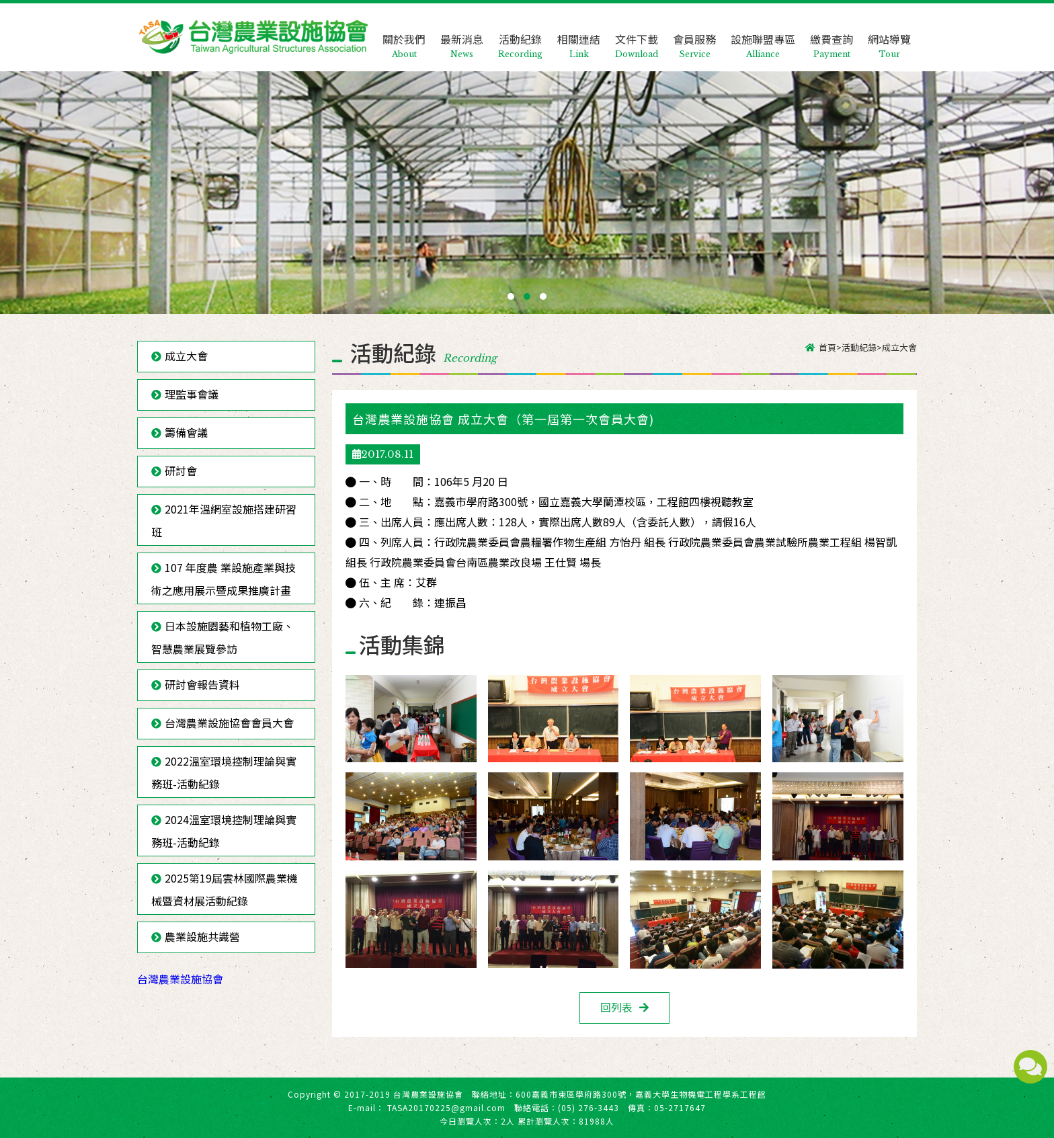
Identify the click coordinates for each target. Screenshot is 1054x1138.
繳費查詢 (831, 34)
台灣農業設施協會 (180, 979)
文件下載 (636, 34)
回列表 (616, 1007)
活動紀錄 (520, 34)
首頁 (827, 347)
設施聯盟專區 (763, 34)
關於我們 (403, 34)
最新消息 (461, 34)
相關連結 (578, 34)
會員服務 (694, 34)
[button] (511, 296)
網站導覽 (889, 34)
